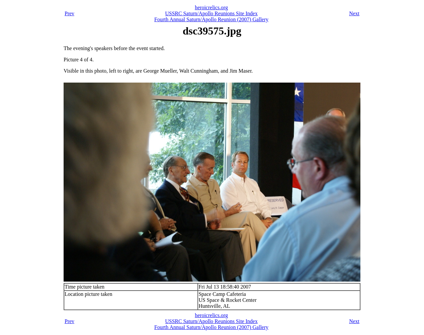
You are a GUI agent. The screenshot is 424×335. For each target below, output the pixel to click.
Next (354, 13)
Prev (69, 13)
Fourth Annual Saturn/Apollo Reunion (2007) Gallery (211, 19)
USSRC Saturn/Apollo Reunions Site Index (211, 13)
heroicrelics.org (211, 7)
